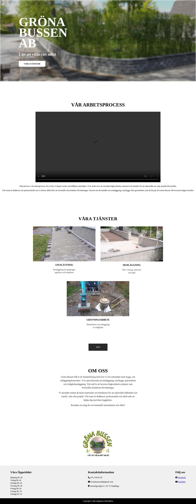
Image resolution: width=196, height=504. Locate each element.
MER (98, 347)
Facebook (182, 477)
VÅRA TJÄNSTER (32, 64)
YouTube (181, 482)
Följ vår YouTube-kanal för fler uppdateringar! (98, 147)
